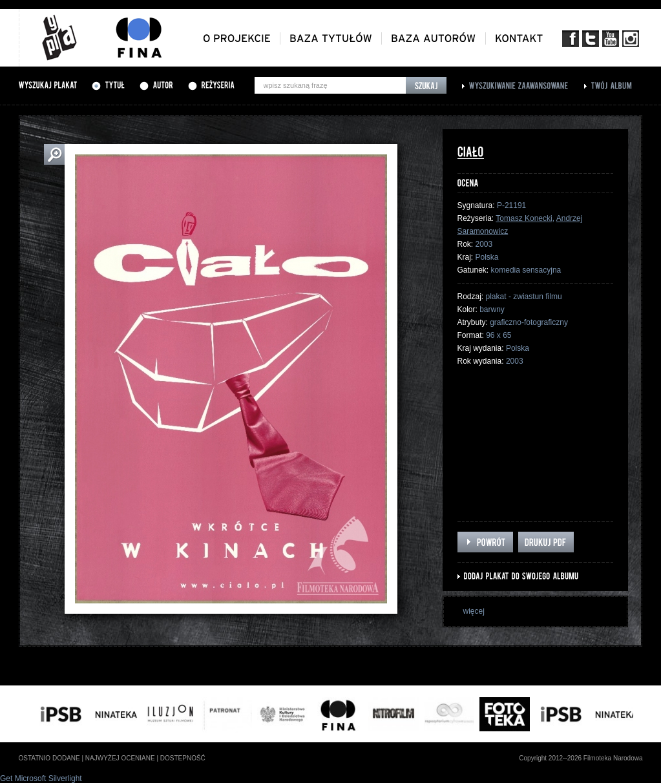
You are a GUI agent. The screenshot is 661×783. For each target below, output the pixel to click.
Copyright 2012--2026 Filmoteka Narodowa (580, 758)
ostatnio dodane (49, 758)
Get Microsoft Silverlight (41, 778)
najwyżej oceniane (120, 758)
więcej (474, 611)
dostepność (182, 758)
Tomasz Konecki (524, 218)
